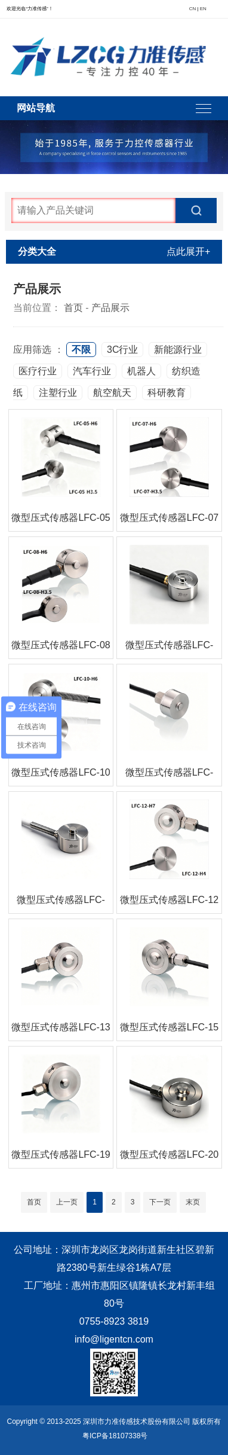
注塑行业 (58, 393)
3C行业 (122, 349)
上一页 (67, 1202)
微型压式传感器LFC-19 (60, 1154)
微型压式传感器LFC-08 (60, 645)
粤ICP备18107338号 (114, 1436)
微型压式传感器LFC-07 (169, 518)
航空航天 (112, 393)
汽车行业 (92, 371)
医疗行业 (38, 371)
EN (203, 8)
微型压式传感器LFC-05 (60, 518)
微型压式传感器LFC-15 (169, 1027)
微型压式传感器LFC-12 (169, 900)
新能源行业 (178, 349)
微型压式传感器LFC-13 (60, 1027)
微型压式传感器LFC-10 (60, 772)
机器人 (141, 371)
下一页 (160, 1202)
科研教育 (166, 393)
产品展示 (110, 308)
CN (192, 8)
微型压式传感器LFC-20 (169, 1154)
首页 (73, 308)
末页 (193, 1202)
